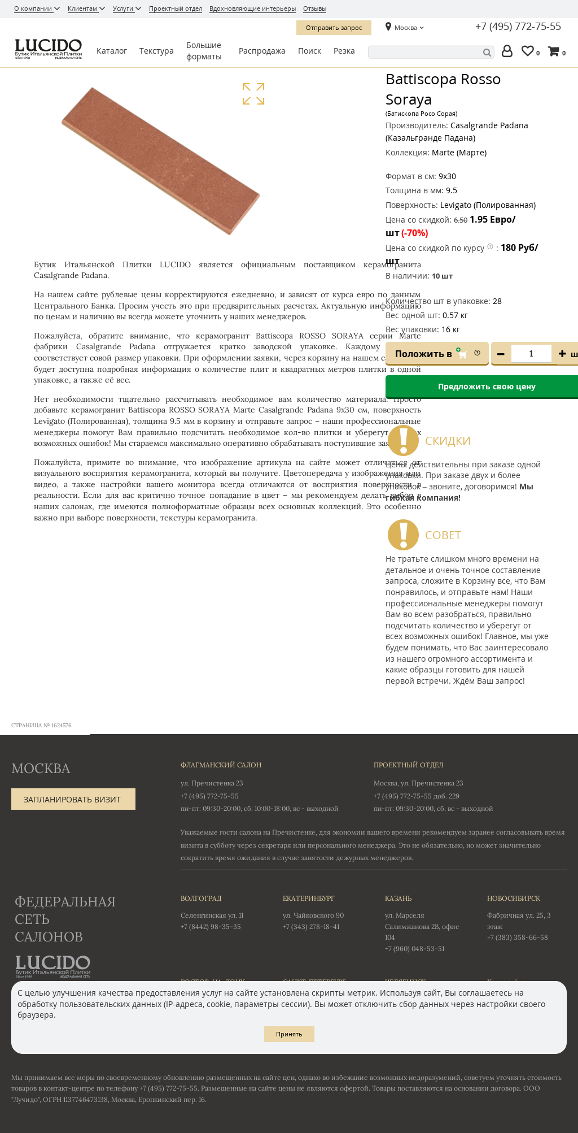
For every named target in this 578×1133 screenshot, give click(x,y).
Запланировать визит (72, 799)
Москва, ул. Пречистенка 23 (418, 783)
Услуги (124, 8)
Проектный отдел (175, 8)
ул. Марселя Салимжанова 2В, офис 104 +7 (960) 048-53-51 (425, 922)
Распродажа (262, 50)
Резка (344, 50)
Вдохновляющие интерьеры (252, 8)
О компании (34, 8)
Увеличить (253, 94)
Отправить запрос (334, 27)
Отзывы (314, 8)
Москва (406, 27)
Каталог (112, 50)
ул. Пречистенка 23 (212, 783)
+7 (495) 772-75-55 (518, 26)
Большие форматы (204, 51)
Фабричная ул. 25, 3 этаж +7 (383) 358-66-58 (527, 917)
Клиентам (83, 8)
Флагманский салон (221, 765)
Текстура (156, 50)
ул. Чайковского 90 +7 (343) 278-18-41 (322, 911)
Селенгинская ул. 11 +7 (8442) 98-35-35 (220, 911)
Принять (289, 1034)
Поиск (309, 50)
